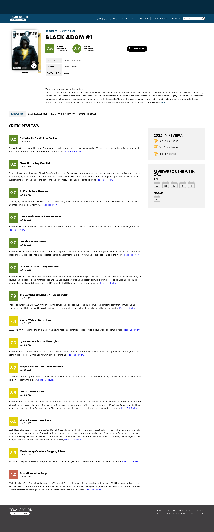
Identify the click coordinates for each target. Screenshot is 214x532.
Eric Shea (45, 419)
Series (25, 72)
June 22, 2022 (67, 31)
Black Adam (65, 37)
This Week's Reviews (105, 18)
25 (157, 199)
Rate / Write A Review (63, 114)
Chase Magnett (51, 216)
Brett (43, 241)
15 (174, 185)
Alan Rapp (40, 473)
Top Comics (129, 18)
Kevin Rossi (45, 319)
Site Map (199, 510)
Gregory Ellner (56, 451)
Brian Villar (37, 391)
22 (165, 185)
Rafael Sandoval (71, 66)
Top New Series (167, 153)
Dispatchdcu (60, 294)
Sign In (176, 18)
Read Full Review (72, 151)
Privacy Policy (185, 510)
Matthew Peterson (52, 366)
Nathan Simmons (38, 191)
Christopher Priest (73, 60)
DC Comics (51, 31)
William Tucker (48, 138)
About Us (170, 510)
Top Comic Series (168, 140)
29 (157, 185)
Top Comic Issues (168, 147)
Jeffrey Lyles (51, 341)
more (163, 102)
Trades (144, 18)
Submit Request (87, 114)
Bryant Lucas (51, 266)
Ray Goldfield (43, 163)
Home (158, 510)
